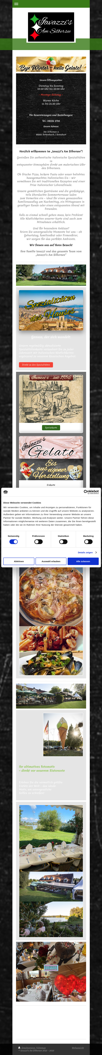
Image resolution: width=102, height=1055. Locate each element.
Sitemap (41, 1047)
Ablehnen (19, 561)
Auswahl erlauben (51, 561)
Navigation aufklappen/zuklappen (51, 4)
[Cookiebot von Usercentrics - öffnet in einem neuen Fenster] (86, 492)
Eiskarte (51, 485)
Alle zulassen (83, 561)
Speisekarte (51, 427)
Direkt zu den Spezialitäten (36, 364)
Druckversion (27, 1047)
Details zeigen (85, 552)
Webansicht (78, 1047)
